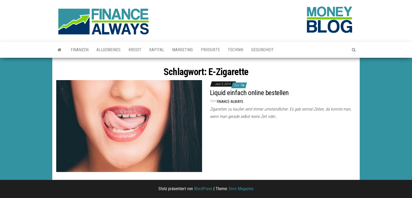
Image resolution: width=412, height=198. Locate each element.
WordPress (203, 188)
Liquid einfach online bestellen (249, 93)
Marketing (182, 49)
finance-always (230, 102)
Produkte (210, 49)
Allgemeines (108, 49)
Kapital (156, 49)
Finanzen (80, 49)
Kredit (134, 49)
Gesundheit (262, 49)
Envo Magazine (241, 188)
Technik (235, 49)
